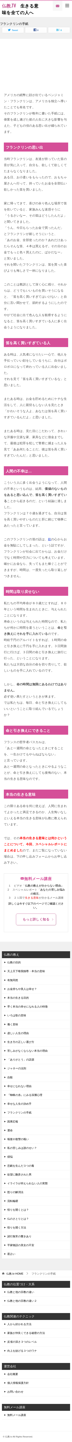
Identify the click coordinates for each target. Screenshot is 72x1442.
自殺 (10, 1077)
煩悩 (10, 1156)
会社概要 (12, 1374)
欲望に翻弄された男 (19, 1174)
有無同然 (12, 980)
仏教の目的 (14, 962)
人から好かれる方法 (19, 1324)
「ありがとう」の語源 (20, 1059)
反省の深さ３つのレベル (22, 1341)
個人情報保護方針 (18, 1382)
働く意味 (12, 1024)
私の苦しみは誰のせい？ (22, 1147)
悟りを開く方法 (16, 1227)
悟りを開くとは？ (18, 1209)
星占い (11, 1253)
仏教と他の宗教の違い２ (22, 1300)
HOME (14, 1273)
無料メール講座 (16, 1415)
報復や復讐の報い (18, 1139)
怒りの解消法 (15, 1192)
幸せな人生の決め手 (19, 1103)
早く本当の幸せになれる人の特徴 (27, 1006)
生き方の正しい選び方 (20, 1041)
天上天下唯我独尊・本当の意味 (26, 971)
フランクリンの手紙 (19, 1112)
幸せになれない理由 (19, 1086)
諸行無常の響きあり (19, 1236)
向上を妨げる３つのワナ (22, 1350)
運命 (10, 1130)
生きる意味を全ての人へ (20, 8)
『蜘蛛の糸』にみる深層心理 (24, 1094)
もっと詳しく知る (38, 919)
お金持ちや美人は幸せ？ (22, 988)
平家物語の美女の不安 (20, 1245)
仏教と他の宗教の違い (20, 1292)
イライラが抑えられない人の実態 (27, 1183)
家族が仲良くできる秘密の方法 (26, 1332)
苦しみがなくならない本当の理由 (27, 1050)
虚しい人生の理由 (18, 1033)
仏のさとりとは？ (18, 1218)
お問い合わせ (15, 1391)
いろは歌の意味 (16, 1015)
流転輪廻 (12, 1200)
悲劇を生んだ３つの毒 (20, 1165)
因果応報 (12, 1121)
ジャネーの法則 (16, 1068)
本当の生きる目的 (18, 997)
